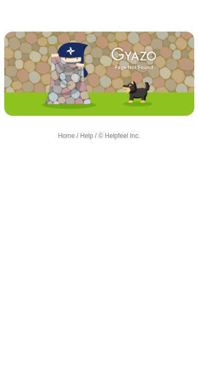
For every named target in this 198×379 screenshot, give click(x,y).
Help (86, 135)
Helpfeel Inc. (122, 135)
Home (66, 135)
